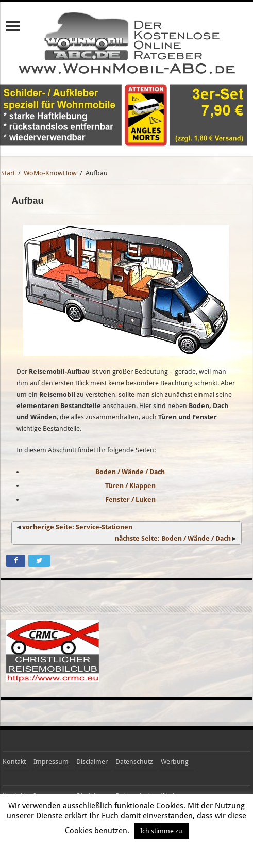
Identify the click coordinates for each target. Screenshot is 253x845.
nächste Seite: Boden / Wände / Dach (173, 538)
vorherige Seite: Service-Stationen (77, 527)
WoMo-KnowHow (50, 173)
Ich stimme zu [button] (161, 831)
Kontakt (14, 762)
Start (8, 173)
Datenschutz (134, 762)
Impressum (51, 762)
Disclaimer (92, 762)
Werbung (175, 762)
